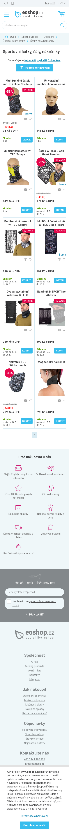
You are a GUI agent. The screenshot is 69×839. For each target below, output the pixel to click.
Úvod (13, 36)
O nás (34, 661)
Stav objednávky (34, 734)
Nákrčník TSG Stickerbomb (17, 363)
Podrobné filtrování (35, 67)
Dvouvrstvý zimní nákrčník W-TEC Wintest (18, 295)
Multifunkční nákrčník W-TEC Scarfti (18, 223)
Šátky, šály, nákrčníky (42, 40)
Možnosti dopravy (34, 700)
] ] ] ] (62, 3)
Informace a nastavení (35, 816)
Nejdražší (42, 60)
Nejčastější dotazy (34, 743)
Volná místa (34, 670)
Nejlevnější (30, 60)
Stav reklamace (34, 738)
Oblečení (49, 36)
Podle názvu (54, 60)
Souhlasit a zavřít (34, 825)
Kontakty (34, 674)
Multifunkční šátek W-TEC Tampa (17, 152)
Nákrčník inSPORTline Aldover (51, 293)
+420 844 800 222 (34, 759)
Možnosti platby (34, 704)
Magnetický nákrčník (51, 362)
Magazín (34, 679)
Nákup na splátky (34, 709)
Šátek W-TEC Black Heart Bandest (51, 152)
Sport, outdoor (30, 36)
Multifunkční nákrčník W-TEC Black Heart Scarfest (51, 225)
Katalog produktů (35, 666)
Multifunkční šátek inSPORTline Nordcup (17, 82)
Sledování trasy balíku (34, 729)
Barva (28, 113)
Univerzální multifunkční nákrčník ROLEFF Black (51, 84)
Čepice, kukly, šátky (14, 40)
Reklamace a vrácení (34, 713)
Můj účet (50, 3)
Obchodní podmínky (34, 695)
